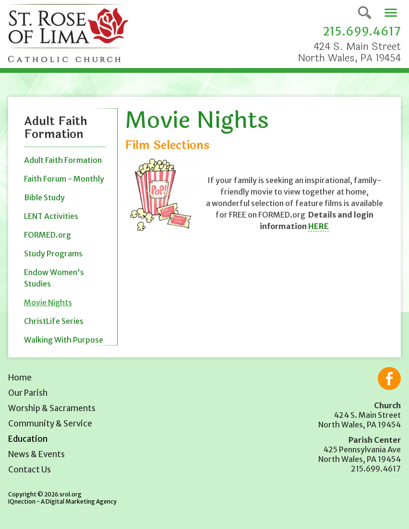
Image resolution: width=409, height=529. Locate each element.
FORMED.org (47, 235)
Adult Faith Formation (63, 160)
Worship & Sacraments (52, 408)
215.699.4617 (362, 31)
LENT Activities (51, 216)
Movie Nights (48, 302)
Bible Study (44, 197)
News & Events (36, 454)
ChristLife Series (54, 321)
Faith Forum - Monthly (64, 179)
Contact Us (29, 469)
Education (28, 439)
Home (20, 377)
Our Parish (28, 393)
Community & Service (50, 423)
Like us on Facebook (389, 378)
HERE (318, 226)
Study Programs (53, 253)
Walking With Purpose (63, 340)
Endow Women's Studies (54, 277)
